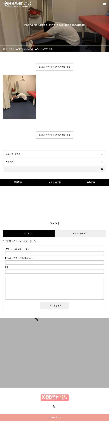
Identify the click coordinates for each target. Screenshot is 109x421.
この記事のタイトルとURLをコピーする (54, 67)
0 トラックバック (80, 234)
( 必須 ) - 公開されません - (19, 258)
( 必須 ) (17, 249)
